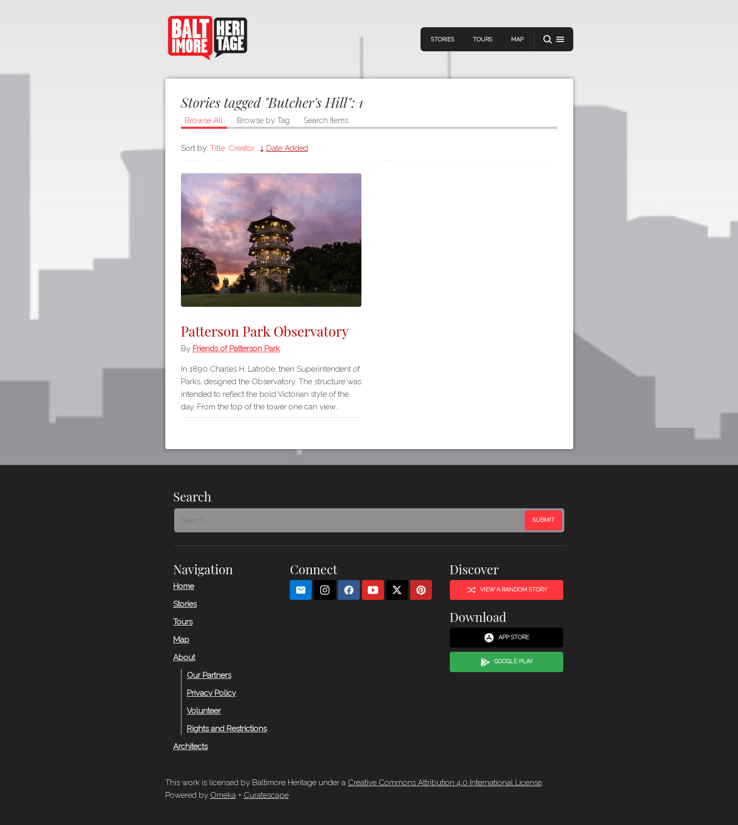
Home (183, 586)
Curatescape (266, 795)
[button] (554, 39)
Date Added (287, 148)
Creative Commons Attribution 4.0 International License (445, 782)
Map (517, 39)
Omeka (223, 795)
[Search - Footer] (350, 520)
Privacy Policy (211, 693)
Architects (190, 746)
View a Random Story (506, 590)
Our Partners (209, 675)
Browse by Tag (263, 120)
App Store (506, 637)
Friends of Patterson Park (236, 348)
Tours (482, 39)
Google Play (506, 662)
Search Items (325, 120)
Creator (242, 148)
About (184, 657)
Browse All (204, 120)
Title (217, 148)
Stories (442, 39)
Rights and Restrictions (227, 728)
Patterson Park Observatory (265, 331)
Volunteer (204, 711)
